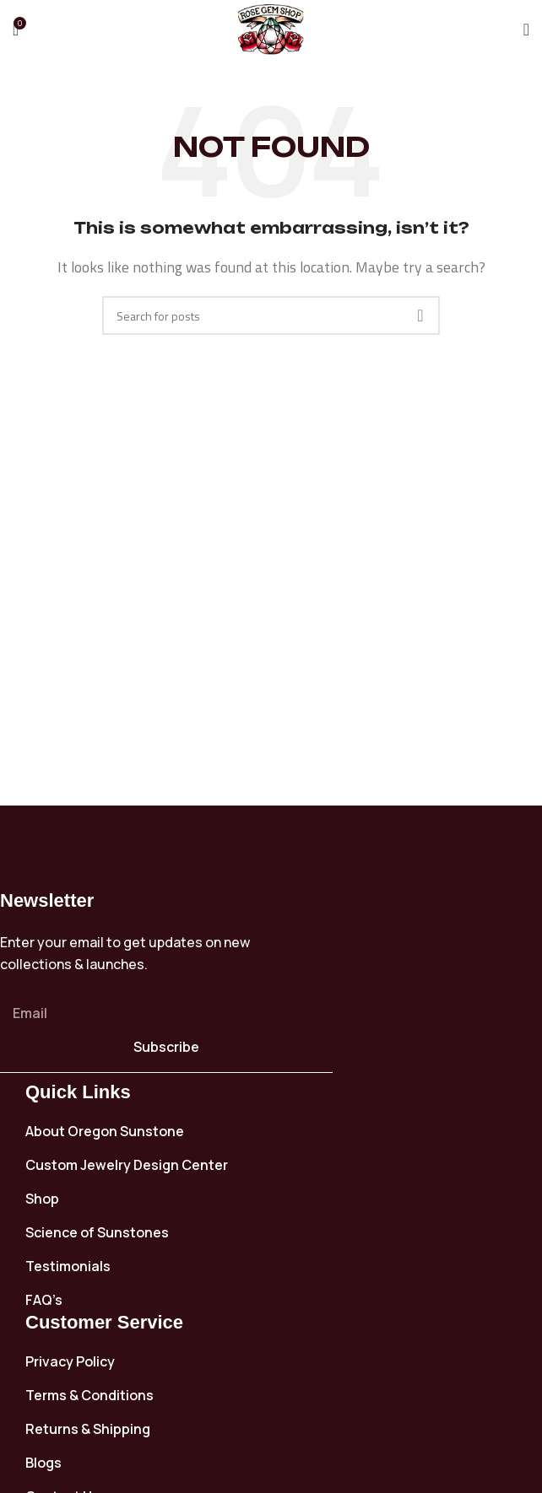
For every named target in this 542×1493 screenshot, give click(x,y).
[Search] (271, 315)
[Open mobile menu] (526, 29)
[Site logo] (271, 28)
